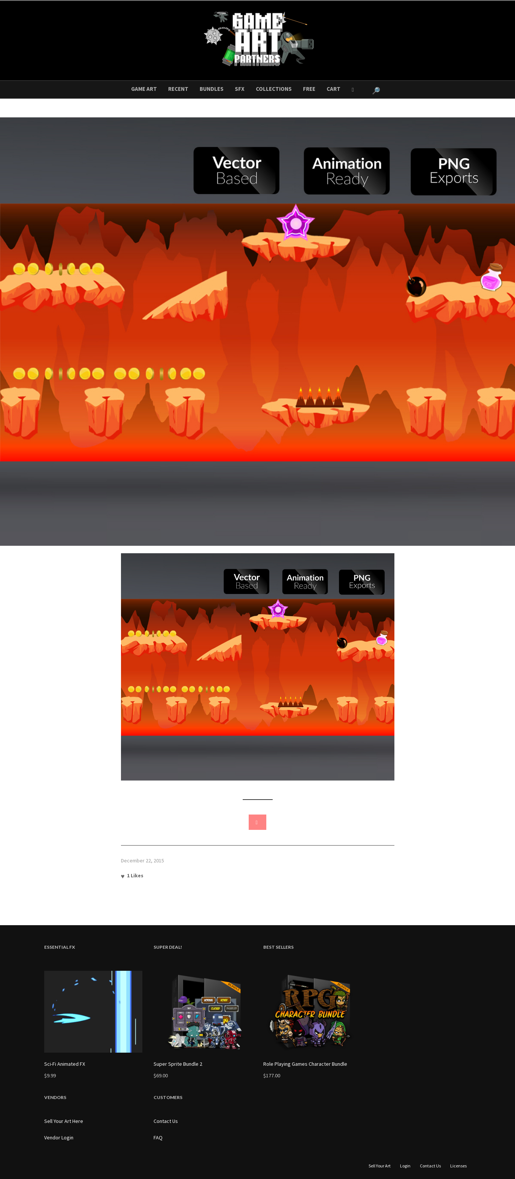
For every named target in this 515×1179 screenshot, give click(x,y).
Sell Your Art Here (63, 1121)
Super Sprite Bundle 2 (178, 1064)
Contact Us (166, 1121)
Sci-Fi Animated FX (64, 1064)
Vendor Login (58, 1137)
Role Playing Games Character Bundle (305, 1064)
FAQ (158, 1137)
